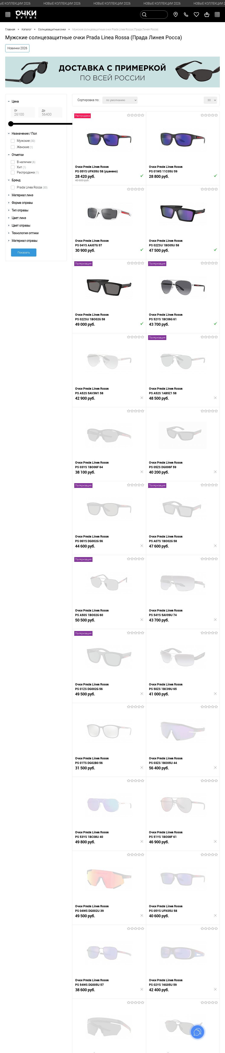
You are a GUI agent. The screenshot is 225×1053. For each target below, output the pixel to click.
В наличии (26, 162)
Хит (21, 167)
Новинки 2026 (17, 48)
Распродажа (28, 172)
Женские (25, 147)
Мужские (26, 140)
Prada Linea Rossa (32, 187)
